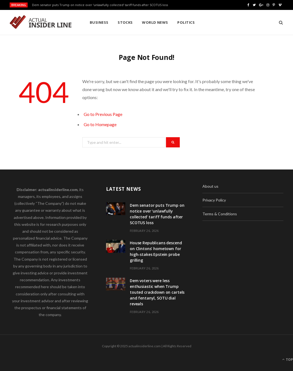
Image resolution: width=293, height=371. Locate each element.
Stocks (125, 22)
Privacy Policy (214, 200)
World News (155, 22)
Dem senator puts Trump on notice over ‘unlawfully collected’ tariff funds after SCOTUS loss (100, 5)
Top (287, 359)
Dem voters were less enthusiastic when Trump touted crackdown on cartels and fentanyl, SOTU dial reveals (157, 292)
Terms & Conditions (219, 213)
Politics (186, 22)
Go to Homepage (100, 124)
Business (99, 22)
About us (210, 186)
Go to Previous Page (103, 114)
